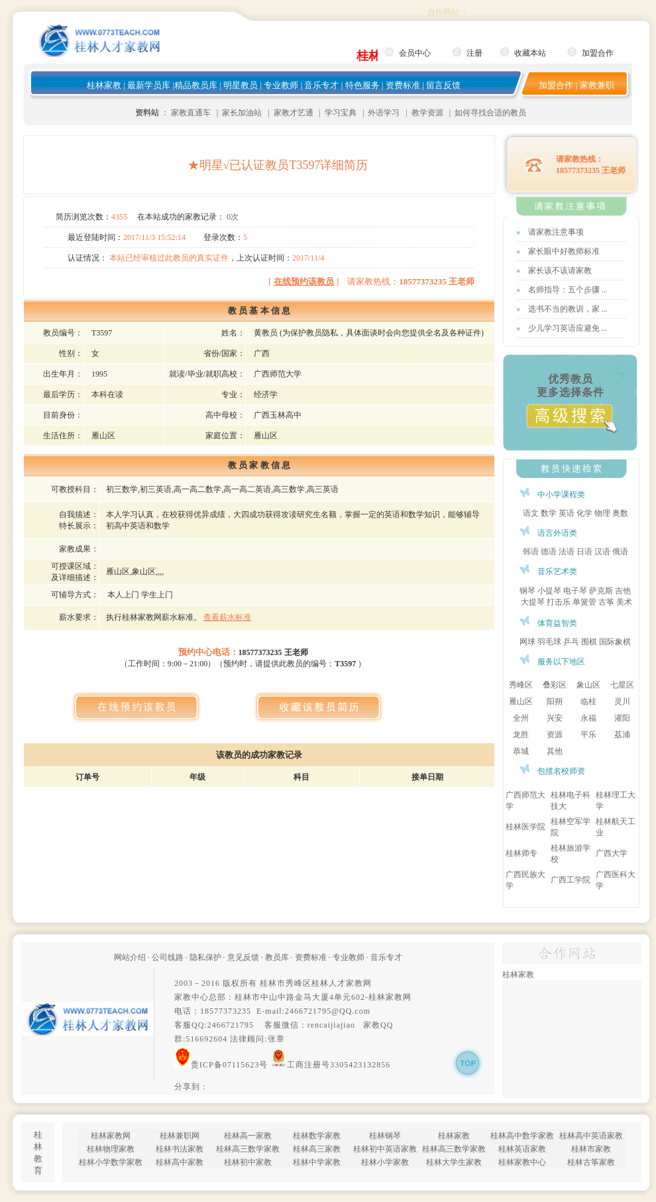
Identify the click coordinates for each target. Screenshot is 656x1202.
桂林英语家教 (522, 1149)
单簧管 (584, 602)
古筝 (606, 602)
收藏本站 (530, 53)
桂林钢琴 (385, 1135)
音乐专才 (321, 85)
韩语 (531, 551)
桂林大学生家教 (454, 1162)
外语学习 (384, 112)
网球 (527, 641)
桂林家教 (104, 85)
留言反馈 (443, 85)
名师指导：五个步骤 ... (568, 289)
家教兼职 (597, 85)
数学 (549, 513)
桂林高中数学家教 (522, 1135)
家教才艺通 (293, 112)
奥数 (620, 513)
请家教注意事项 (556, 232)
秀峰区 (521, 685)
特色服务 (362, 85)
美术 (624, 602)
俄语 (620, 551)
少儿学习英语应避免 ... (568, 328)
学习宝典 (340, 112)
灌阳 (622, 718)
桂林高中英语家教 (591, 1135)
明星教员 (240, 85)
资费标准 (403, 85)
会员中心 (415, 53)
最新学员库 (148, 85)
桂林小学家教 (385, 1162)
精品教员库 (195, 85)
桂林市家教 (591, 1149)
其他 (555, 751)
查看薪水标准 (227, 617)
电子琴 (575, 590)
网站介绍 (130, 957)
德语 (549, 551)
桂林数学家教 (317, 1135)
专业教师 (281, 85)
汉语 (602, 551)
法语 (566, 551)
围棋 (589, 641)
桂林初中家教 (248, 1162)
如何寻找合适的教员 (490, 112)
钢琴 (527, 590)
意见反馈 (243, 957)
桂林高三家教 (317, 1149)
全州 (521, 718)
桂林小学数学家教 (110, 1162)
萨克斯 (601, 590)
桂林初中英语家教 (385, 1149)
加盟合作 (598, 53)
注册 (474, 53)
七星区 (622, 685)
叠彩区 (555, 685)
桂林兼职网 (179, 1135)
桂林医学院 (525, 826)
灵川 (622, 701)
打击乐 (559, 602)
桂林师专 (521, 853)
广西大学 (612, 853)
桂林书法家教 (179, 1149)
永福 (588, 718)
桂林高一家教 (248, 1135)
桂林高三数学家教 (248, 1149)
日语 (584, 551)
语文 (531, 513)
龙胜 (521, 734)
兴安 (555, 718)
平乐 (588, 734)
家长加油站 (242, 112)
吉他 (623, 590)
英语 (566, 513)
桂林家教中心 (522, 1162)
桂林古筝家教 (591, 1162)
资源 (555, 734)
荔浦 (622, 734)
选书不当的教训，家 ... (568, 309)
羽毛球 (549, 641)
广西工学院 (570, 879)
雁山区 (521, 701)
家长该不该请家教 (560, 270)
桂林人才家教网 (341, 983)
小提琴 (549, 590)
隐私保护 (205, 957)
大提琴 (533, 602)
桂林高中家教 (179, 1162)
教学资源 (427, 112)
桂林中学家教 (317, 1162)
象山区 (588, 685)
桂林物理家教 (111, 1149)
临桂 (588, 701)
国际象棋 (615, 641)
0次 (233, 216)
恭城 (521, 751)
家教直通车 (191, 112)
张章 (276, 1039)
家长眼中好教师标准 (564, 251)
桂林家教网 (389, 997)
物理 (602, 513)
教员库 (277, 957)
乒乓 (571, 641)
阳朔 (555, 701)
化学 (584, 513)
